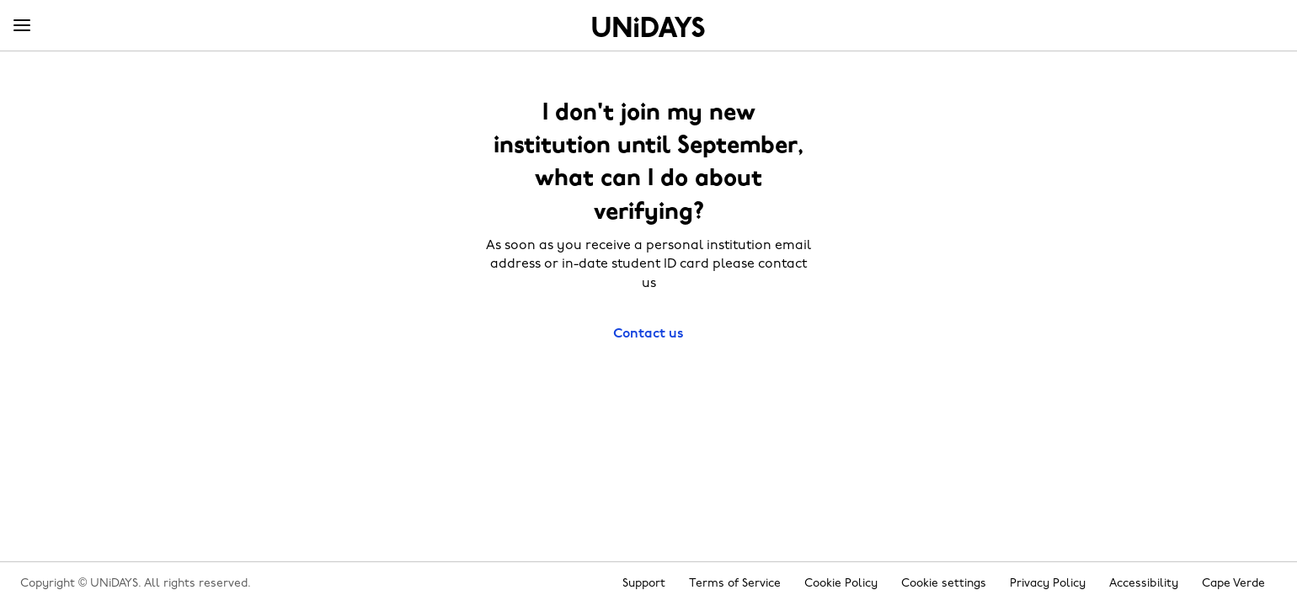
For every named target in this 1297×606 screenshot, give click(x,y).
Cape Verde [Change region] (1233, 583)
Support (643, 583)
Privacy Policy (1048, 583)
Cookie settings (943, 583)
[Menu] (21, 26)
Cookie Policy (841, 583)
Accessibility (1143, 583)
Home (648, 27)
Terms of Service (735, 583)
